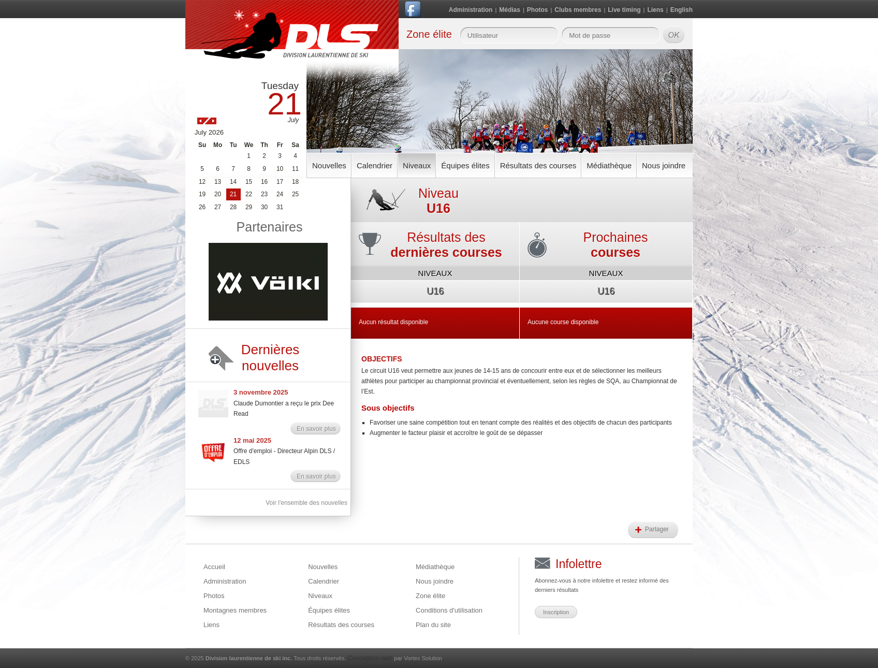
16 (264, 181)
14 (233, 181)
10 (279, 168)
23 (264, 194)
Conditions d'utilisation (449, 610)
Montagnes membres (235, 610)
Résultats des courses (538, 165)
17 (279, 181)
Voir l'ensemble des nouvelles (306, 502)
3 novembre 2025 (260, 392)
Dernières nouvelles (270, 357)
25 (295, 194)
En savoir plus (316, 428)
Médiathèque (609, 165)
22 (248, 194)
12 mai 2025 (252, 440)
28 (233, 207)
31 (279, 207)
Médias (509, 9)
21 (233, 194)
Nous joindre (663, 165)
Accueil (214, 567)
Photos (537, 9)
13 (217, 181)
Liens (655, 9)
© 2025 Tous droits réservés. (265, 658)
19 (202, 194)
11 (295, 168)
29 (248, 207)
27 (217, 207)
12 (202, 181)
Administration (471, 9)
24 (279, 194)
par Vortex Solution (418, 658)
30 (264, 207)
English (681, 9)
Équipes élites (465, 165)
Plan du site (433, 625)
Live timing (624, 9)
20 (217, 194)
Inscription (556, 612)
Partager (657, 529)
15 (248, 181)
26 (202, 207)
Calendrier (374, 165)
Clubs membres (577, 9)
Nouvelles (329, 165)
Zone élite (430, 596)
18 (295, 181)
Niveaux (417, 165)
